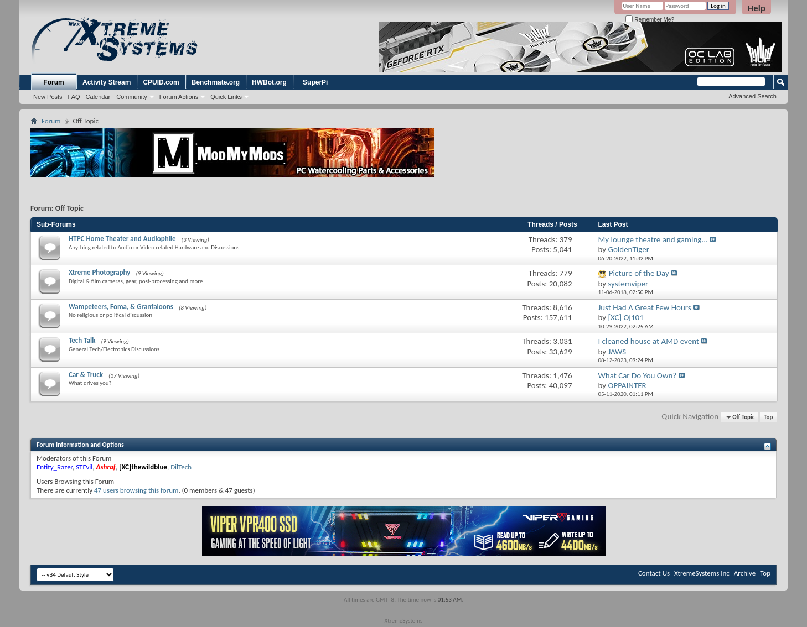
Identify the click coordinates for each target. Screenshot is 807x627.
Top (768, 417)
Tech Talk (82, 340)
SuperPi (315, 82)
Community (131, 96)
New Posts (48, 96)
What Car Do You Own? (637, 375)
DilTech (181, 467)
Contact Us (654, 573)
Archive (745, 573)
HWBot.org (269, 82)
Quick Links (226, 96)
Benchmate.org (216, 82)
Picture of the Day (639, 273)
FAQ (74, 96)
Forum (53, 82)
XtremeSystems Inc (702, 573)
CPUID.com (161, 82)
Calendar (98, 96)
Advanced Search (752, 96)
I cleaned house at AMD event (648, 341)
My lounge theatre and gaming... (652, 239)
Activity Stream (106, 82)
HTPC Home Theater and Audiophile (122, 238)
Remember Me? (649, 20)
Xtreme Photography (100, 272)
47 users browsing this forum (136, 490)
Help (756, 8)
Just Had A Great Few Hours (644, 307)
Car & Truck (86, 374)
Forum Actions (178, 96)
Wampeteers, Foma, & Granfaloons (121, 306)
